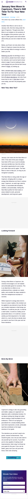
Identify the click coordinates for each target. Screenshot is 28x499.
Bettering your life (6, 55)
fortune (7, 64)
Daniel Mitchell (5, 17)
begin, (9, 66)
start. (8, 62)
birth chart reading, (16, 70)
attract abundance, (11, 77)
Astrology (12, 17)
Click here (16, 79)
